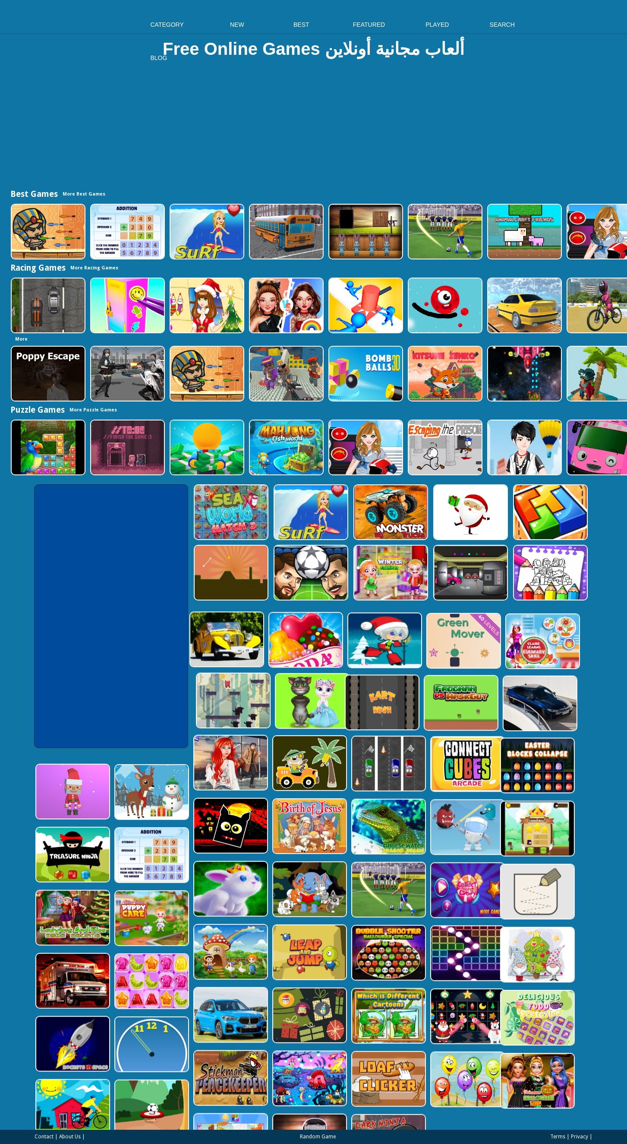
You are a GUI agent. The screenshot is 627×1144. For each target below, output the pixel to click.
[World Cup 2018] (444, 231)
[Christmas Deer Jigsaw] (197, 764)
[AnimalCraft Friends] (523, 231)
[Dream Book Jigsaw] (357, 1020)
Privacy (579, 1137)
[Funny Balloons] (516, 1020)
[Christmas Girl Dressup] (206, 305)
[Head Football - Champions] (310, 572)
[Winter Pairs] (516, 960)
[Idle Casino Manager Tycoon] (206, 447)
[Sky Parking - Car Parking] (523, 305)
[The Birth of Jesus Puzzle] (357, 778)
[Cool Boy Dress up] (523, 447)
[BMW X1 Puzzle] (277, 960)
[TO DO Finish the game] (126, 447)
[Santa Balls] (117, 764)
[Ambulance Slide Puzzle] (117, 945)
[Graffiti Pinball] (444, 305)
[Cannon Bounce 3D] (364, 373)
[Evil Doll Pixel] (357, 1081)
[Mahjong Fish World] (285, 447)
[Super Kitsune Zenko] (444, 373)
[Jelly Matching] (197, 945)
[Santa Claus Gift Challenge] (469, 512)
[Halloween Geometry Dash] (277, 778)
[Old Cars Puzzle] (135, 632)
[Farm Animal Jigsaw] (277, 899)
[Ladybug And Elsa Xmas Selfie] (117, 885)
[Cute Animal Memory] (357, 839)
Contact (44, 1137)
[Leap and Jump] (357, 899)
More (21, 339)
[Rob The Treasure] (469, 572)
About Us (70, 1137)
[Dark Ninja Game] (436, 1081)
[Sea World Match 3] (230, 512)
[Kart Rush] (200, 693)
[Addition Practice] (126, 231)
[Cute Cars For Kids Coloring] (357, 718)
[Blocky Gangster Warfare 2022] (285, 373)
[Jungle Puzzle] (47, 447)
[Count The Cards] (357, 960)
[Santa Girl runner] (295, 633)
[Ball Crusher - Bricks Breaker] (516, 899)
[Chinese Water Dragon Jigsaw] (436, 778)
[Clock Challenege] (197, 1006)
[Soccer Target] (197, 1066)
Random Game (318, 1137)
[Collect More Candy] (516, 839)
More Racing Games (94, 268)
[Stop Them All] (364, 305)
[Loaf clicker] (436, 1020)
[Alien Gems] (516, 778)
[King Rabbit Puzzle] (277, 839)
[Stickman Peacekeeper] (277, 1020)
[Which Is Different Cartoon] (436, 960)
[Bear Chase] (371, 658)
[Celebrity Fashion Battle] (285, 305)
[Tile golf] (230, 572)
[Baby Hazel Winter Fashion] (389, 572)
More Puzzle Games (93, 410)
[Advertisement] (314, 127)
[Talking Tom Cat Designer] (451, 658)
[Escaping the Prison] (444, 447)
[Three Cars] (436, 718)
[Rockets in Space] (117, 1006)
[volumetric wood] (549, 512)
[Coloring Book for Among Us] (549, 572)
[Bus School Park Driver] (285, 231)
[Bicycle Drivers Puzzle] (117, 1066)
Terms (557, 1137)
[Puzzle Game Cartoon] (277, 1081)
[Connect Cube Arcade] (516, 718)
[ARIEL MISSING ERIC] (277, 718)
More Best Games (84, 194)
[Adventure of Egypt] (47, 231)
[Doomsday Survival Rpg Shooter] (126, 373)
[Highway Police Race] (47, 305)
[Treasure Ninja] (117, 825)
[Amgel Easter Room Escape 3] (364, 231)
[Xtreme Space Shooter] (523, 373)
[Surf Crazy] (206, 231)
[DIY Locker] (126, 305)
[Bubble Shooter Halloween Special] (436, 899)
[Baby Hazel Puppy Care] (197, 885)
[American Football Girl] (364, 447)
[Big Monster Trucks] (389, 512)
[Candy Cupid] (215, 632)
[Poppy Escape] (47, 373)
